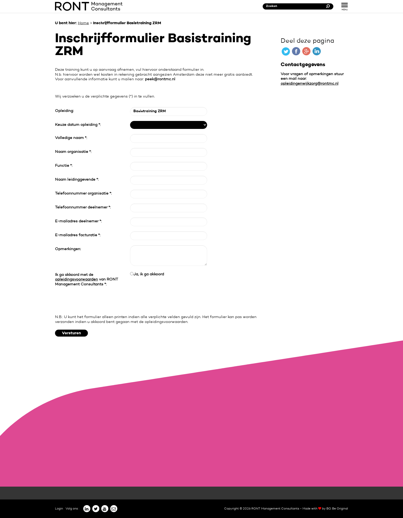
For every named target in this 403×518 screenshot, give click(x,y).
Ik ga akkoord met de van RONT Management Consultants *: (86, 279)
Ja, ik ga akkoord (148, 274)
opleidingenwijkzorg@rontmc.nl (309, 84)
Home (83, 23)
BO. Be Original (337, 508)
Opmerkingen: (68, 249)
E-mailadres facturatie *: (77, 235)
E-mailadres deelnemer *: (78, 221)
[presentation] (94, 301)
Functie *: (63, 166)
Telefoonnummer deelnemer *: (83, 207)
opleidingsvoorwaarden (76, 280)
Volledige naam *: (71, 138)
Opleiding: (64, 111)
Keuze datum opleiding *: (78, 125)
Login (59, 508)
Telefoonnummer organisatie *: (83, 194)
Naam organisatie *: (73, 152)
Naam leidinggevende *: (77, 180)
